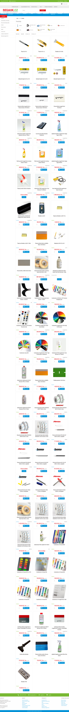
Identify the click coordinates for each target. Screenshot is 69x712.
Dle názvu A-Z (28, 34)
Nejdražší (22, 34)
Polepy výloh (63, 702)
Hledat (42, 10)
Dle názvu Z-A (34, 34)
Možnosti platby (24, 703)
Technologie (60, 13)
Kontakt (55, 6)
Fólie (18, 13)
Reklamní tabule (63, 701)
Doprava (23, 702)
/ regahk (49, 695)
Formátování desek (25, 706)
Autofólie (24, 13)
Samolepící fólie (3, 13)
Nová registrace (60, 1)
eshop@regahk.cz (13, 1)
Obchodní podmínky (25, 700)
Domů (19, 18)
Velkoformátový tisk (25, 6)
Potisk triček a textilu (64, 704)
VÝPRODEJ (3, 16)
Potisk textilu (34, 6)
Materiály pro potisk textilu (10, 13)
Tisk (41, 6)
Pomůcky (38, 13)
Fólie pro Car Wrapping (45, 703)
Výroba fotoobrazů (48, 6)
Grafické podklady (25, 707)
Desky (32, 13)
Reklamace (24, 704)
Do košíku (26, 60)
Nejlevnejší (17, 34)
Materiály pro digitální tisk (53, 13)
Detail (24, 197)
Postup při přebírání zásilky (26, 705)
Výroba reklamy (15, 6)
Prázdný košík (64, 3)
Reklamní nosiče (46, 13)
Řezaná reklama (63, 700)
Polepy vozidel (63, 703)
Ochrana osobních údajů (25, 701)
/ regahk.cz (41, 695)
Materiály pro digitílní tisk (45, 707)
